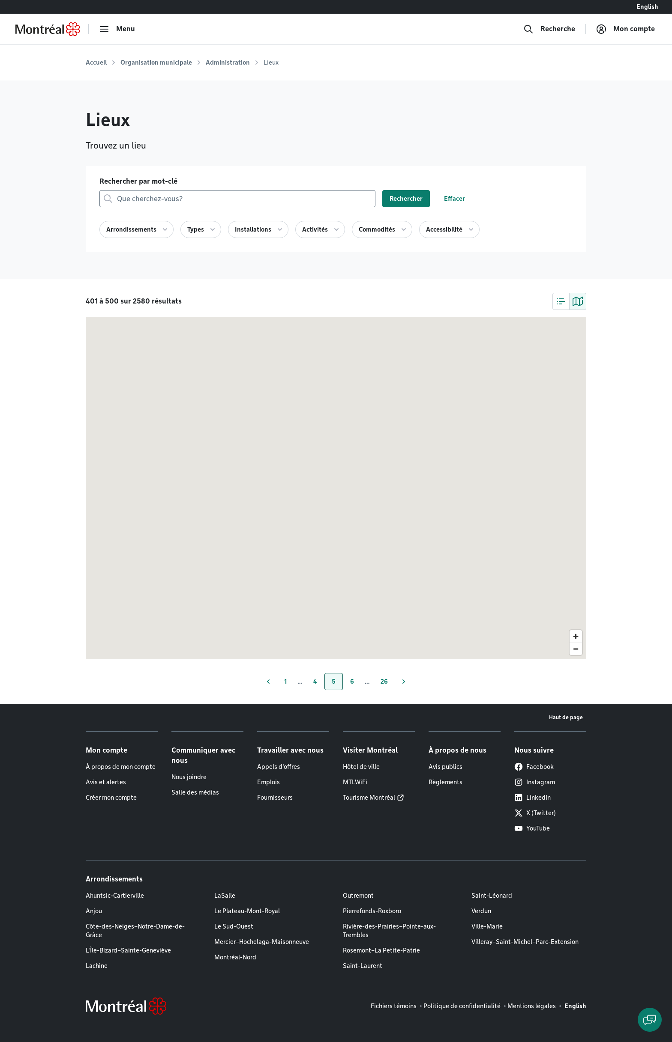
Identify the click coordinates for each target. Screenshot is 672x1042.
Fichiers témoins (394, 1006)
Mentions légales (531, 1006)
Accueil (96, 62)
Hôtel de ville (361, 766)
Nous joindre (189, 777)
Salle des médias (195, 792)
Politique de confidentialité (462, 1006)
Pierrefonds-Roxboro (372, 911)
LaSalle (224, 895)
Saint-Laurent (362, 965)
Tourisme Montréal (369, 797)
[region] (336, 488)
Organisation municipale (156, 62)
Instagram (534, 782)
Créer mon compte (111, 797)
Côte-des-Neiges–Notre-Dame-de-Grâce (135, 930)
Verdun (481, 911)
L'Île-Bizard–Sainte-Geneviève (128, 950)
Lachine (97, 965)
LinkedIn (532, 797)
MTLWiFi (355, 782)
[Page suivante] (403, 681)
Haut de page (566, 717)
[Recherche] (549, 29)
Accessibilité (444, 229)
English (647, 6)
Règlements (445, 782)
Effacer (454, 198)
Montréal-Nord (235, 957)
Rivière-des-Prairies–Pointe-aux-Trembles (389, 930)
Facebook (534, 766)
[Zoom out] (576, 649)
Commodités (377, 229)
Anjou (94, 911)
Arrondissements (131, 229)
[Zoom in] (576, 636)
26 (388, 683)
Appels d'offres (278, 766)
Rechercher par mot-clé (138, 181)
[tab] (561, 301)
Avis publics (445, 766)
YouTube (532, 828)
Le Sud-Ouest (233, 926)
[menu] (117, 29)
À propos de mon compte (121, 766)
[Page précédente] (268, 681)
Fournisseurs (275, 797)
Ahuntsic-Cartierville (115, 895)
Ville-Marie (487, 926)
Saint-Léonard (491, 895)
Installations (253, 229)
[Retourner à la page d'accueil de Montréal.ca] (47, 29)
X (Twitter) (535, 813)
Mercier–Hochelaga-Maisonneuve (261, 941)
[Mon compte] (625, 29)
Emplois (268, 782)
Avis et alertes (106, 782)
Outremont (358, 895)
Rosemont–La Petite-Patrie (381, 950)
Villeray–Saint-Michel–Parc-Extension (525, 941)
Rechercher (406, 198)
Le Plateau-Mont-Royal (247, 911)
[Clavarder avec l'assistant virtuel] (650, 1020)
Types (195, 229)
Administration (228, 62)
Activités (315, 229)
